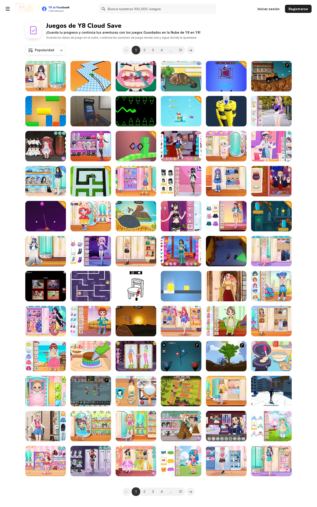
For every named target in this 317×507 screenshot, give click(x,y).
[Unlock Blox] (45, 111)
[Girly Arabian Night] (181, 251)
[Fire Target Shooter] (45, 216)
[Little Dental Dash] (136, 76)
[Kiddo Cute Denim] (226, 181)
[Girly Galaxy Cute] (90, 251)
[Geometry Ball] (136, 111)
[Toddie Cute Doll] (271, 426)
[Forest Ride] (226, 356)
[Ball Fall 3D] (226, 111)
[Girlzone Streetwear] (181, 216)
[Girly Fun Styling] (271, 461)
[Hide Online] (90, 111)
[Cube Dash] (181, 286)
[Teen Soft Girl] (226, 391)
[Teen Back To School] (45, 181)
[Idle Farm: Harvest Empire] (181, 391)
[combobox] (45, 50)
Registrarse (298, 9)
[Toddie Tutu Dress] (90, 426)
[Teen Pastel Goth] (181, 181)
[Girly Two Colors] (90, 146)
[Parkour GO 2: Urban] (271, 391)
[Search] (104, 9)
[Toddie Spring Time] (181, 461)
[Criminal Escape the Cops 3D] (226, 251)
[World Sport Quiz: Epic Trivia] (45, 286)
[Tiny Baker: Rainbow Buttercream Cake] (90, 356)
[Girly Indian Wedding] (226, 286)
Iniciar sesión (269, 9)
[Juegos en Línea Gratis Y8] (25, 9)
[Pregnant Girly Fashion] (271, 251)
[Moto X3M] (136, 321)
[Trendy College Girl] (271, 111)
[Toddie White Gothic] (45, 146)
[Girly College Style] (45, 426)
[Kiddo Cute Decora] (136, 181)
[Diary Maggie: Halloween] (271, 181)
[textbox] (45, 50)
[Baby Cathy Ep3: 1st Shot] (45, 391)
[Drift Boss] (90, 76)
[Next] (191, 50)
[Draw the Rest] (136, 286)
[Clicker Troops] (90, 391)
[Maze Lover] (90, 286)
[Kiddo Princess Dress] (136, 461)
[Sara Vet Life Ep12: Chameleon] (181, 76)
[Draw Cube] (136, 146)
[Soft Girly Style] (271, 146)
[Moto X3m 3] (136, 216)
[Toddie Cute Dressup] (271, 286)
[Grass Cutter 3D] (90, 181)
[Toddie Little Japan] (226, 321)
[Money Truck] (271, 76)
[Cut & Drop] (181, 111)
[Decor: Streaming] (226, 426)
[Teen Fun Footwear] (226, 461)
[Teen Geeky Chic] (136, 251)
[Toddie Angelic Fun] (226, 146)
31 (181, 50)
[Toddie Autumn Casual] (90, 321)
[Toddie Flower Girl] (45, 356)
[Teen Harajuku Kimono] (181, 321)
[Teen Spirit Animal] (271, 321)
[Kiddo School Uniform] (45, 76)
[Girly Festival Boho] (181, 426)
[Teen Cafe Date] (181, 146)
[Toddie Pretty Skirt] (90, 216)
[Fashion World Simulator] (136, 356)
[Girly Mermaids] (45, 321)
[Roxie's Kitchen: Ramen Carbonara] (136, 391)
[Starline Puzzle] (226, 76)
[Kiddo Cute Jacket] (45, 461)
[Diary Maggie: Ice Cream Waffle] (271, 356)
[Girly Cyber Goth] (90, 461)
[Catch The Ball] (181, 356)
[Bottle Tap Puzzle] (271, 216)
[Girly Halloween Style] (45, 251)
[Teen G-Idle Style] (226, 216)
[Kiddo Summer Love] (136, 426)
